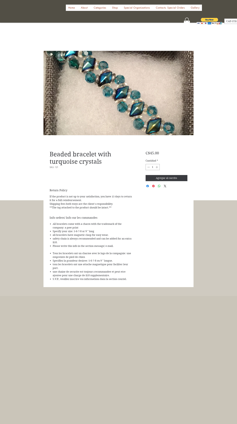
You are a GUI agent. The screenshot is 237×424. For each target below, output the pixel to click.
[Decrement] (148, 167)
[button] (115, 8)
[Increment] (157, 167)
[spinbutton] (152, 167)
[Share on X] (165, 186)
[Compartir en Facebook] (147, 186)
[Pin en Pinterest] (153, 186)
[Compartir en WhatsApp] (159, 186)
